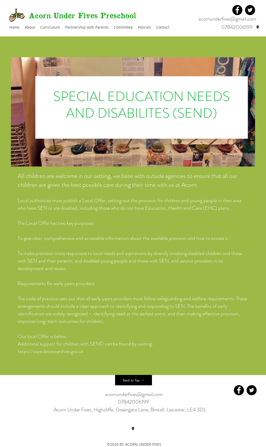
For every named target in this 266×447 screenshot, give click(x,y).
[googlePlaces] (257, 27)
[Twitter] (250, 10)
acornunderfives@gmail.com (227, 19)
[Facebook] (237, 10)
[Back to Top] (133, 380)
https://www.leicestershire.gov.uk (51, 351)
